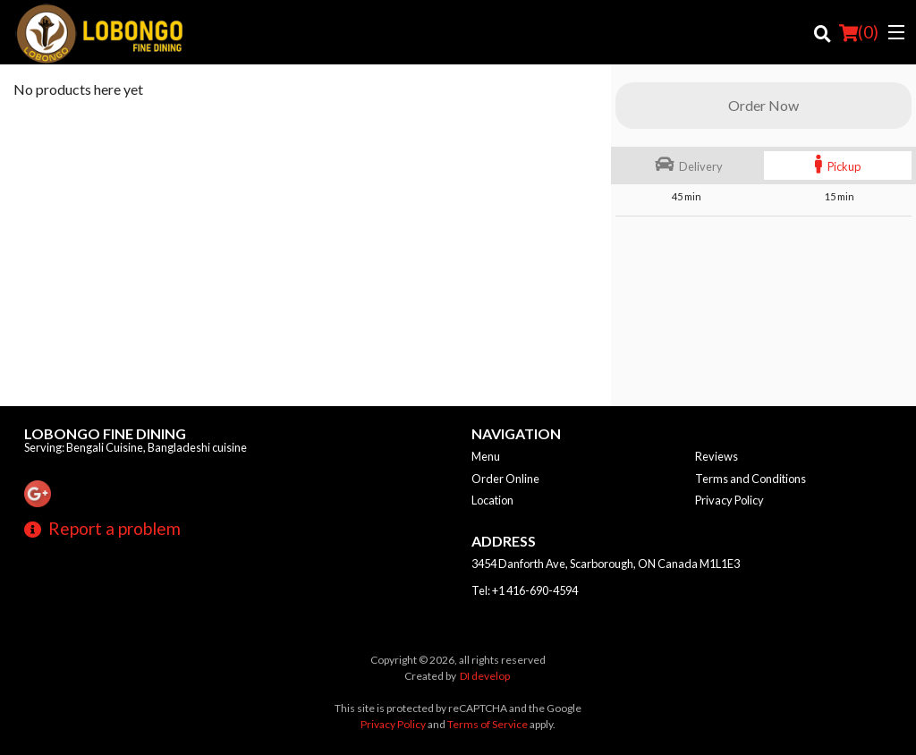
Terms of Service (487, 724)
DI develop (485, 676)
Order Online (505, 478)
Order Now (763, 105)
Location (492, 500)
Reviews (716, 456)
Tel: (524, 590)
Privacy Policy (729, 500)
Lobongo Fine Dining (105, 433)
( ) (858, 32)
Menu (485, 456)
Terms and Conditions (750, 478)
